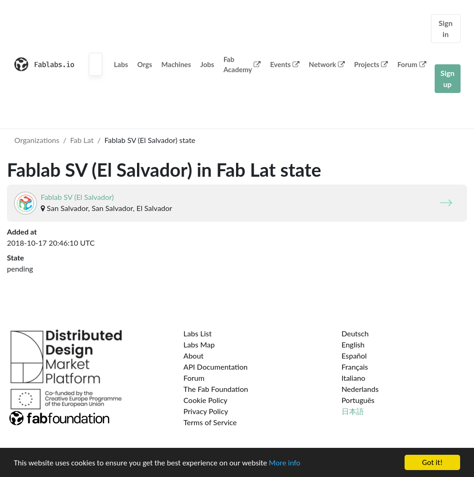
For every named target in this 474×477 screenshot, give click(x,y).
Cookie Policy (205, 400)
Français (355, 366)
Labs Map (199, 344)
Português (358, 400)
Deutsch (355, 333)
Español (354, 355)
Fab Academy (242, 64)
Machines (176, 64)
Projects (371, 64)
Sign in (446, 28)
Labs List (197, 333)
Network (327, 64)
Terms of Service (210, 422)
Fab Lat (82, 140)
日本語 (353, 411)
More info (284, 463)
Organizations (36, 140)
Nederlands (360, 388)
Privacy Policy (205, 411)
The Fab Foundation (215, 388)
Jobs (207, 64)
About (193, 355)
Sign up (448, 78)
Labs (121, 64)
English (353, 344)
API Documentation (215, 366)
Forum (411, 64)
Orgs (144, 64)
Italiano (354, 377)
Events (284, 64)
